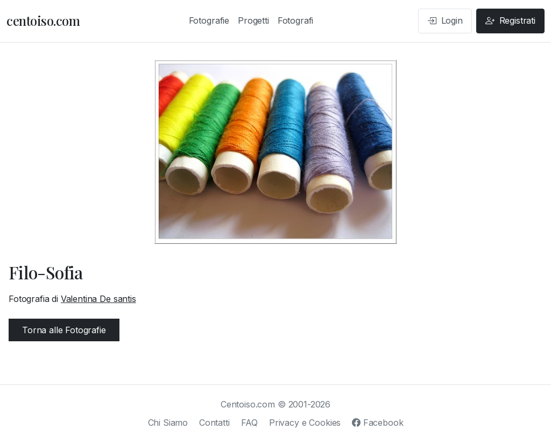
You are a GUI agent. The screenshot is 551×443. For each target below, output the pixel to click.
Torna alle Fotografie (64, 330)
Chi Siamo (168, 422)
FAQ (249, 422)
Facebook (377, 422)
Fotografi (296, 20)
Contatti (214, 422)
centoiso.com (43, 20)
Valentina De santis (98, 298)
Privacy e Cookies (305, 422)
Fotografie (209, 20)
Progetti (253, 20)
